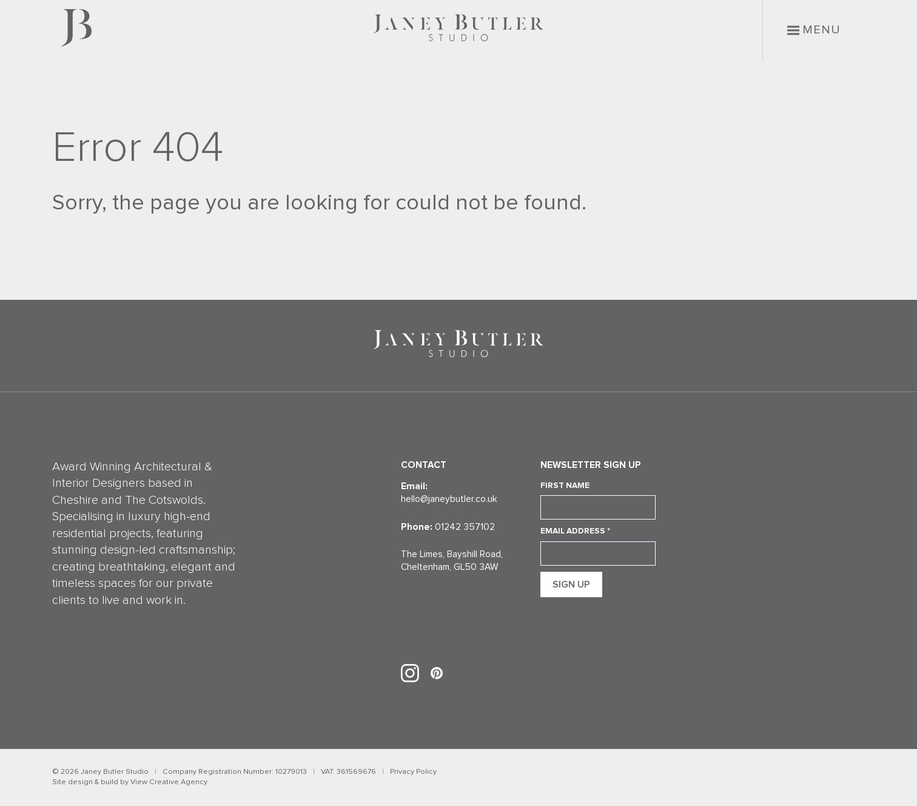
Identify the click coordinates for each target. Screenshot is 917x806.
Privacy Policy (413, 772)
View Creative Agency (168, 782)
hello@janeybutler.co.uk (449, 499)
